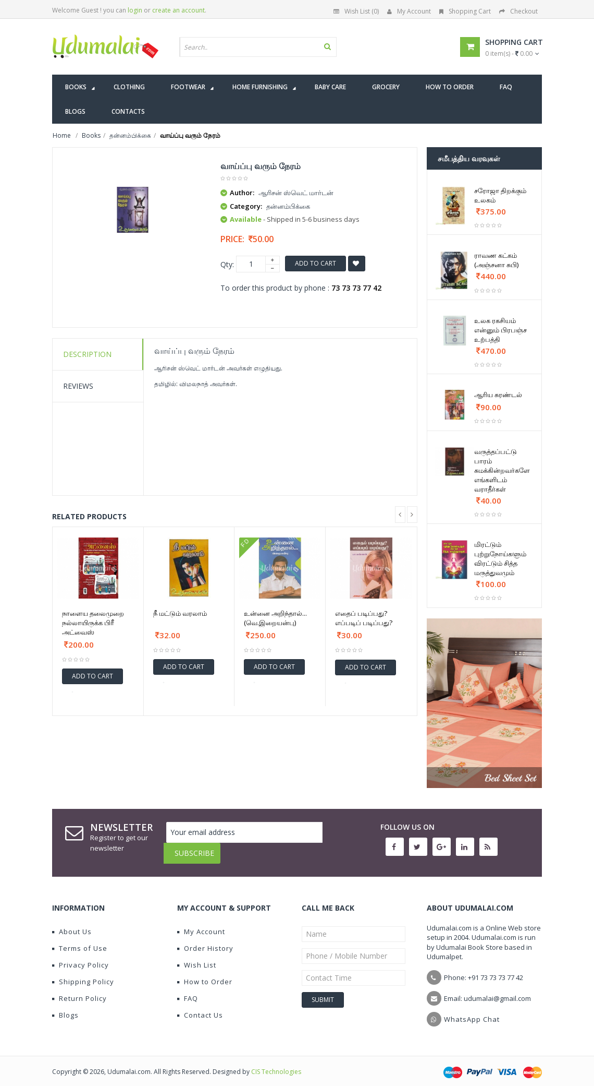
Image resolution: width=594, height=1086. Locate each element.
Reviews (78, 386)
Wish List (196, 957)
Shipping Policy (83, 973)
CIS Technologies (276, 1063)
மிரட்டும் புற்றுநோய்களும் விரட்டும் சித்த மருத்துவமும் (500, 558)
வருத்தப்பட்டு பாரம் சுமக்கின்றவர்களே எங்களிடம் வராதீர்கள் (502, 470)
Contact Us (200, 1007)
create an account (178, 10)
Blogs (65, 1007)
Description (87, 354)
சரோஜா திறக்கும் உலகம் (500, 195)
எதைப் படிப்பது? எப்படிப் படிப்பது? (363, 617)
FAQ (187, 990)
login (135, 10)
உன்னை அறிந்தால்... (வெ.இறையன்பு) (275, 617)
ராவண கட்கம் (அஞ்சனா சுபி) (496, 259)
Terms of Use (79, 940)
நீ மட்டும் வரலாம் (180, 613)
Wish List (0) (356, 11)
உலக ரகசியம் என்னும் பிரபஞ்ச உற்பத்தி (500, 330)
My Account (409, 11)
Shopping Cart (465, 11)
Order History (205, 940)
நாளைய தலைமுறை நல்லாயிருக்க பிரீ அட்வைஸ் (93, 622)
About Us (72, 923)
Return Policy (79, 990)
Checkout (518, 11)
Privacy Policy (80, 957)
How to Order (204, 973)
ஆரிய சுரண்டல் (498, 394)
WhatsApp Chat (472, 1011)
